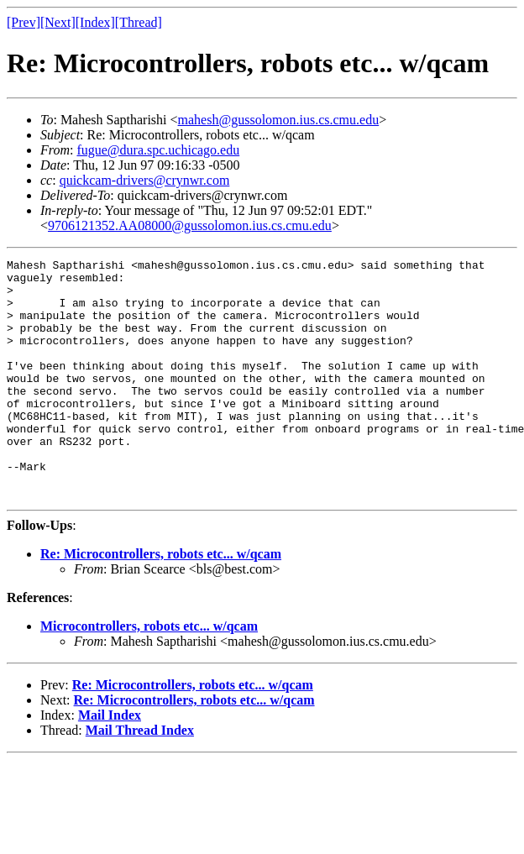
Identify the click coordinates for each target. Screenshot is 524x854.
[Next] (58, 22)
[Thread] (138, 22)
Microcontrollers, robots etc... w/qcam (149, 674)
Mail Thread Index (140, 778)
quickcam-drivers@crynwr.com (145, 180)
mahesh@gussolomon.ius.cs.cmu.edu (279, 120)
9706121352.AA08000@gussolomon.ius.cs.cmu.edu (190, 225)
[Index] (95, 22)
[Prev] (23, 22)
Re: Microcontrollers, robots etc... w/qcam (160, 602)
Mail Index (109, 763)
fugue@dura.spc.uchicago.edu (157, 150)
